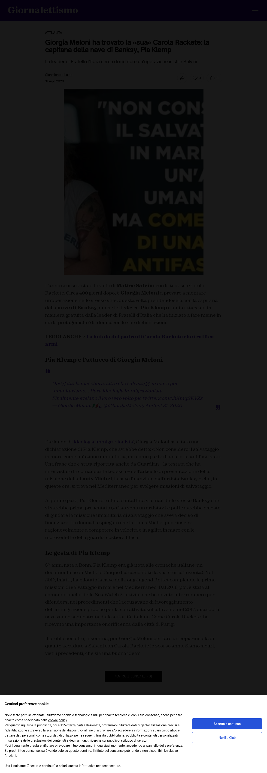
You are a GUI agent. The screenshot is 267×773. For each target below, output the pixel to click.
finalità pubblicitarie (110, 735)
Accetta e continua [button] (227, 724)
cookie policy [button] (57, 720)
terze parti (75, 725)
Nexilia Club (227, 738)
